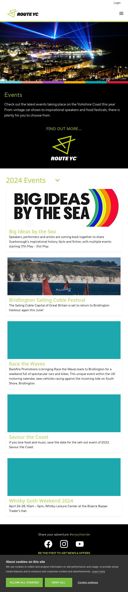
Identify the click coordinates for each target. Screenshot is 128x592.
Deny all (58, 582)
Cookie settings (88, 582)
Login (117, 3)
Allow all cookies (24, 582)
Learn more (98, 571)
